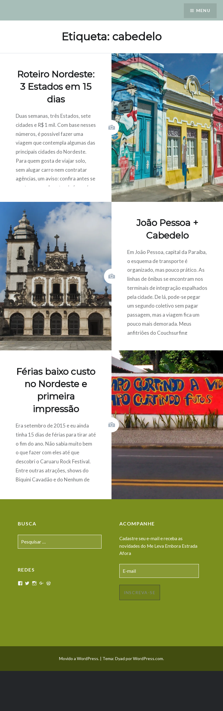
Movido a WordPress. (79, 658)
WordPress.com (148, 658)
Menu (203, 10)
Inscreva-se (139, 592)
